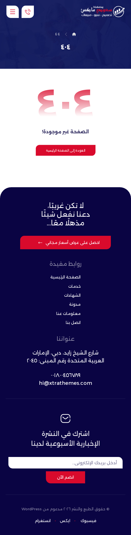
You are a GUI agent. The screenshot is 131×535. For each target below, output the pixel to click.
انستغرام (43, 520)
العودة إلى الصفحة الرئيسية (65, 150)
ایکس (64, 520)
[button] (12, 12)
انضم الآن (65, 477)
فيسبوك (88, 520)
